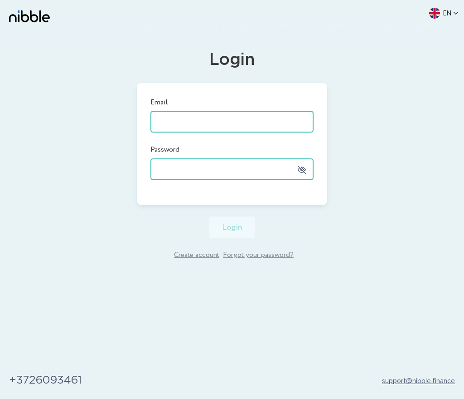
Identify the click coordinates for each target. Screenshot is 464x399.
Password (164, 149)
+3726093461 (45, 380)
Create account (196, 255)
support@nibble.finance (418, 381)
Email (159, 102)
